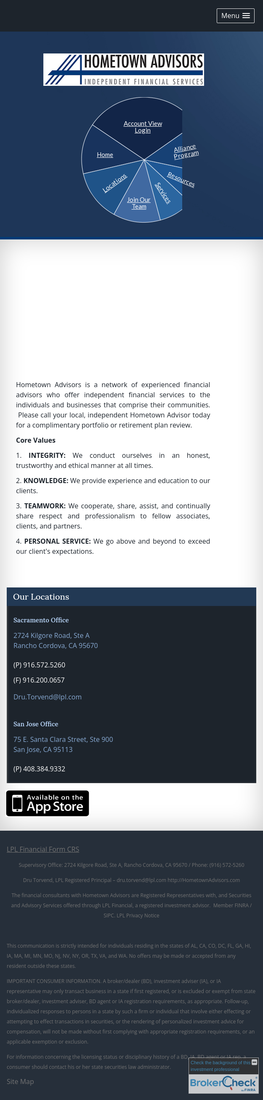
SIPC (109, 915)
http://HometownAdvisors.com (203, 880)
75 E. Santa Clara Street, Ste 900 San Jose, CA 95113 (63, 744)
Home (105, 154)
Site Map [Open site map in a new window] (20, 1081)
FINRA (241, 905)
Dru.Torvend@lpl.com (47, 696)
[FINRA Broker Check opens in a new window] (224, 1075)
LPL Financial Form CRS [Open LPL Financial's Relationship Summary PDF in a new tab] (43, 849)
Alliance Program (186, 151)
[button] (236, 15)
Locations (114, 182)
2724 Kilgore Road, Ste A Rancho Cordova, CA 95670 (55, 640)
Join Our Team (139, 203)
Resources (182, 179)
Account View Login (143, 127)
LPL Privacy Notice (138, 915)
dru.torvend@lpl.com (141, 880)
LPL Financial (117, 905)
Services (163, 193)
